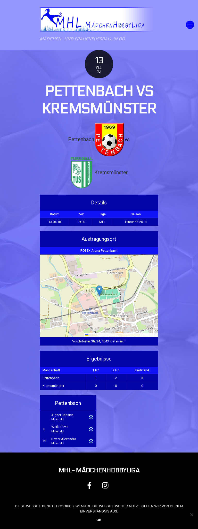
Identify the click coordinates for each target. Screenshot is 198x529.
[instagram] (107, 485)
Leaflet (91, 335)
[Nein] (191, 514)
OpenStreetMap (129, 335)
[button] (99, 290)
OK (99, 520)
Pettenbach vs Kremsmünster (99, 100)
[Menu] (190, 25)
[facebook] (90, 485)
